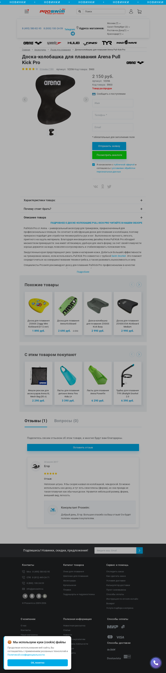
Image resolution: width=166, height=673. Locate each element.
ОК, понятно (37, 662)
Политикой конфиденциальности (26, 654)
